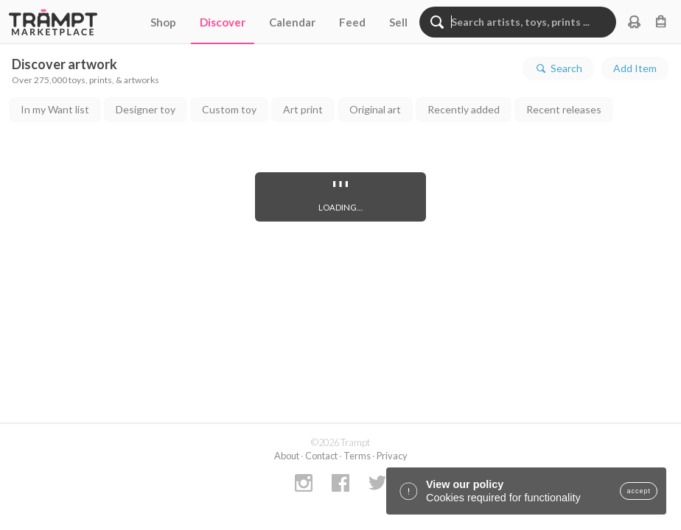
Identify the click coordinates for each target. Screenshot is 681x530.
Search (558, 68)
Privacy (392, 456)
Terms (357, 456)
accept (638, 491)
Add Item (635, 68)
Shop (163, 22)
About (286, 456)
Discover (222, 22)
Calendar (292, 22)
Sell (398, 22)
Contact (321, 456)
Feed (352, 22)
